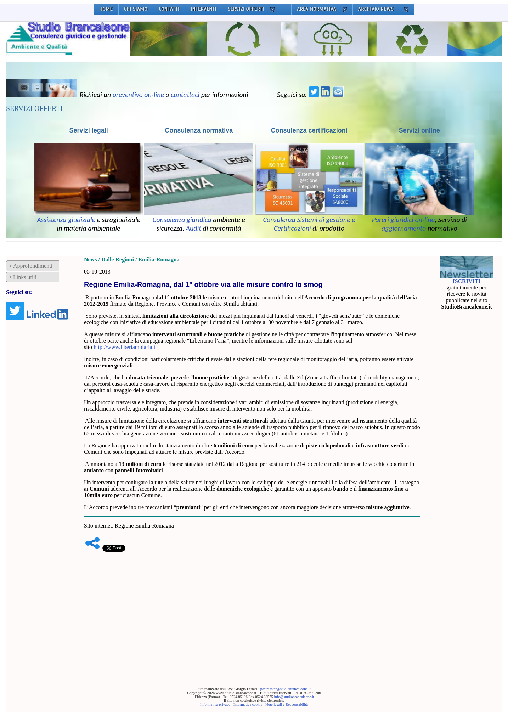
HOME (106, 9)
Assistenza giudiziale (66, 219)
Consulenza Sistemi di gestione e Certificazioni (309, 223)
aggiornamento (404, 228)
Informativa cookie (247, 704)
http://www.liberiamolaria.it (125, 347)
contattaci (185, 94)
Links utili (24, 277)
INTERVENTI (203, 9)
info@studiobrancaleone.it (294, 697)
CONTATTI (169, 9)
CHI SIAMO (136, 9)
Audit (193, 228)
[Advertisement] (252, 608)
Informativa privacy (215, 704)
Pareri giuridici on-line (403, 219)
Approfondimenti (32, 266)
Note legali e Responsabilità (286, 704)
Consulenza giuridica (182, 219)
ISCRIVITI (466, 281)
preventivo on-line (138, 94)
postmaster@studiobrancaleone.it (285, 689)
